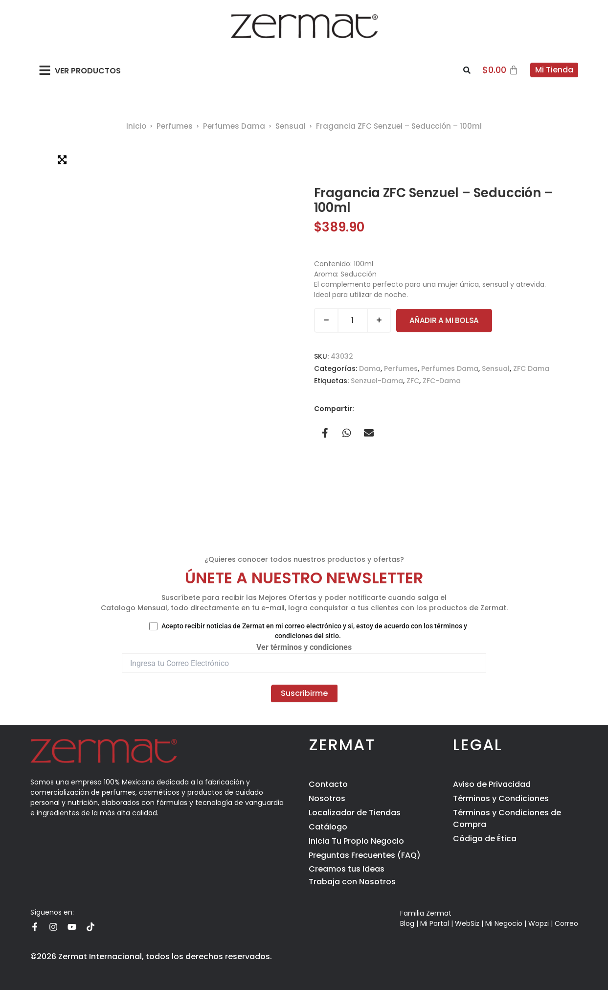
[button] (45, 70)
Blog (407, 923)
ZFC (412, 381)
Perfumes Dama (234, 126)
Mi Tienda (554, 69)
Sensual (290, 126)
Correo (566, 923)
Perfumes (175, 126)
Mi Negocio (503, 923)
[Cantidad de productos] (352, 320)
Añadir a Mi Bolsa (444, 320)
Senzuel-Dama (377, 381)
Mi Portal (434, 923)
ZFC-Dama (442, 381)
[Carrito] (500, 70)
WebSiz (467, 923)
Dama (370, 368)
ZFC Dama (531, 368)
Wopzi (538, 923)
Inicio (136, 126)
